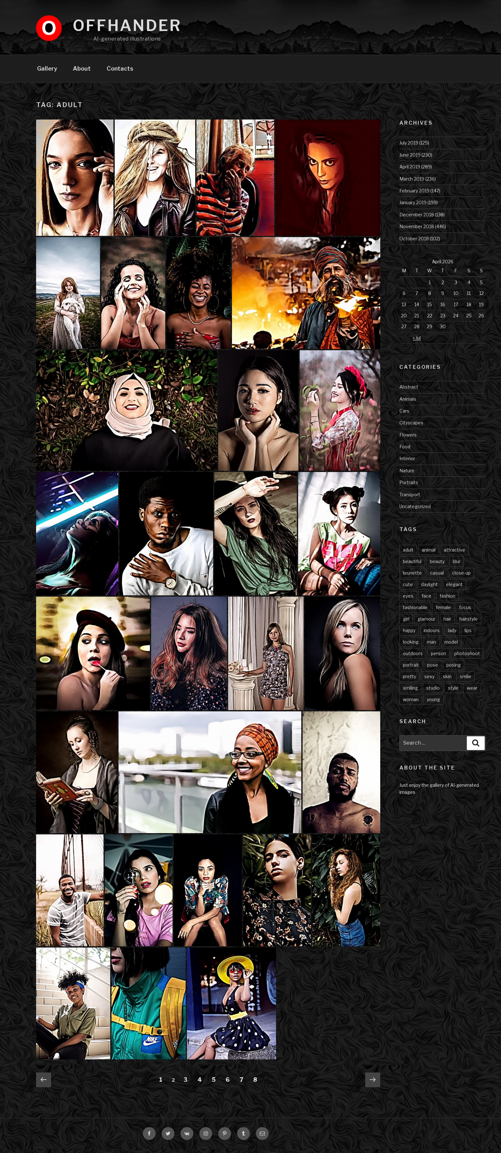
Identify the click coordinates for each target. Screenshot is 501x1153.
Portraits (408, 486)
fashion (447, 599)
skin (447, 680)
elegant (454, 588)
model (451, 645)
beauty (437, 565)
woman (411, 703)
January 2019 (413, 206)
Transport (409, 498)
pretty (409, 680)
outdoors (413, 657)
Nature (406, 474)
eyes (408, 599)
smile (465, 680)
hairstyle (468, 622)
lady (452, 634)
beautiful (412, 565)
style (453, 691)
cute (408, 588)
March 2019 (411, 182)
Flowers (408, 438)
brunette (412, 576)
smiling (410, 691)
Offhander (127, 25)
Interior (407, 462)
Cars (404, 414)
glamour (426, 622)
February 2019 (414, 194)
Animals (407, 403)
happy (409, 634)
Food (404, 450)
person (438, 657)
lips (468, 634)
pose (432, 668)
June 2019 (409, 158)
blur (456, 565)
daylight (429, 588)
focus (465, 611)
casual (437, 576)
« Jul (417, 341)
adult (408, 553)
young (433, 703)
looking (411, 645)
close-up (461, 576)
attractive (454, 553)
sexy (429, 680)
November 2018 (416, 230)
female (443, 611)
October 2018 (414, 242)
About (82, 72)
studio (433, 691)
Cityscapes (411, 426)
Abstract (408, 390)
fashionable (415, 611)
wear (472, 691)
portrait (411, 668)
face (426, 599)
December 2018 (416, 218)
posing (453, 668)
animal (428, 553)
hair (447, 622)
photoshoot (467, 657)
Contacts (120, 72)
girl (406, 622)
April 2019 (409, 170)
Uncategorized (415, 510)
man (431, 645)
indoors (432, 634)
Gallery (47, 72)
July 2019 (408, 146)
